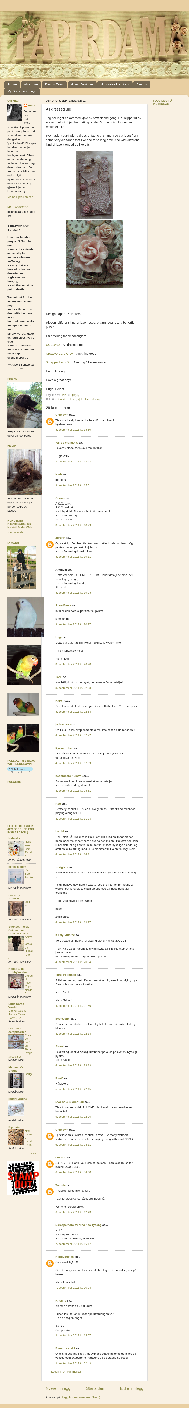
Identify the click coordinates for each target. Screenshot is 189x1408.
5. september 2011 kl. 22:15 (73, 1089)
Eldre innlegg (131, 1388)
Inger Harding (17, 1098)
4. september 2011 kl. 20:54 (73, 962)
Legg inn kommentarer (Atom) (81, 1397)
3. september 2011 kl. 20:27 (73, 624)
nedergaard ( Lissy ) (69, 775)
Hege (58, 637)
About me (31, 84)
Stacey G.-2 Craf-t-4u (69, 1101)
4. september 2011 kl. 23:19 (73, 1065)
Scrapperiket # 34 (58, 362)
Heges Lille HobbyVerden (17, 970)
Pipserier (14, 1127)
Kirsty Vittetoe (65, 935)
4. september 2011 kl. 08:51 (73, 790)
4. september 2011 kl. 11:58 (73, 818)
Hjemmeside (15, 532)
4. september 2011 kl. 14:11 (73, 854)
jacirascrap (63, 724)
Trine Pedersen (65, 974)
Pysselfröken (64, 748)
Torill (58, 677)
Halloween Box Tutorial (28, 849)
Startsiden (95, 1388)
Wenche (60, 1185)
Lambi (59, 831)
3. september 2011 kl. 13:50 (73, 429)
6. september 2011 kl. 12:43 (73, 1212)
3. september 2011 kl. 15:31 (73, 485)
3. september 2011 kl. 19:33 (73, 592)
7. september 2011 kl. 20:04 (73, 1287)
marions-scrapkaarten (17, 1030)
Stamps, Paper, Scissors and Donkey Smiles (18, 930)
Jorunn (60, 537)
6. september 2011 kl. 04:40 (73, 1172)
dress (72, 399)
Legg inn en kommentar (66, 1371)
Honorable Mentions (114, 84)
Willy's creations (66, 442)
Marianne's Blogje (15, 1069)
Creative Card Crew (59, 353)
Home (12, 84)
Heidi (31, 105)
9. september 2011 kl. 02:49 (73, 1363)
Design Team (54, 84)
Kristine (60, 1300)
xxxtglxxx (62, 867)
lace (87, 399)
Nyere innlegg (58, 1388)
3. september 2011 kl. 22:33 (73, 687)
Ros (58, 803)
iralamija (14, 838)
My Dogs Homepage (22, 91)
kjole (80, 399)
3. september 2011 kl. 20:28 (73, 664)
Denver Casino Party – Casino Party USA (17, 1014)
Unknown (61, 414)
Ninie (58, 474)
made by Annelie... (14, 896)
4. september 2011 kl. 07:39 (73, 763)
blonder (62, 399)
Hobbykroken (64, 1256)
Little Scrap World (16, 1005)
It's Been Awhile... (29, 875)
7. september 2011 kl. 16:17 (73, 1243)
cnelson (60, 1157)
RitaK (59, 1078)
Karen (59, 700)
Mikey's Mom (17, 866)
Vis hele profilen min (20, 197)
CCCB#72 (53, 344)
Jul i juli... (27, 903)
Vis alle (32, 1153)
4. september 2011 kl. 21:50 (73, 1005)
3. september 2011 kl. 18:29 (73, 525)
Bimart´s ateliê (65, 1348)
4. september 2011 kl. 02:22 (73, 735)
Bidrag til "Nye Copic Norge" (29, 984)
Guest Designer (82, 84)
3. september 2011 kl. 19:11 (73, 556)
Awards (141, 84)
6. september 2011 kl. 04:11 (73, 1144)
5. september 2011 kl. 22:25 (73, 1116)
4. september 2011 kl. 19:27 (73, 922)
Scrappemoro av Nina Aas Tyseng (78, 1225)
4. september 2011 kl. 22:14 (73, 1033)
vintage (96, 399)
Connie (60, 498)
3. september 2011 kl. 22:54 (73, 711)
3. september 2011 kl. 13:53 (73, 461)
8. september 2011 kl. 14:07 (73, 1335)
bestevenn (62, 1018)
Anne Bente (63, 605)
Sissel (59, 1046)
